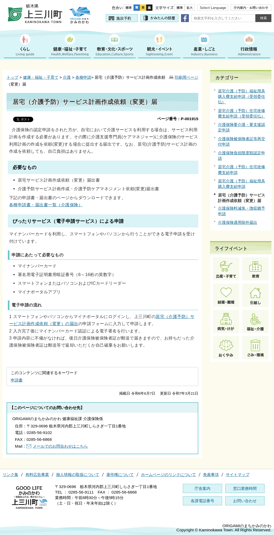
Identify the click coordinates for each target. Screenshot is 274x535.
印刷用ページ (186, 77)
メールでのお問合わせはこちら (60, 446)
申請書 (17, 380)
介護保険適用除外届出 (237, 222)
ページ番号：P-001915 (177, 118)
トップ (12, 77)
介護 (67, 77)
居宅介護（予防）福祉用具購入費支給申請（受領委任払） (241, 96)
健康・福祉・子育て (40, 77)
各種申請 (83, 77)
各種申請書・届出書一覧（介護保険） (46, 204)
